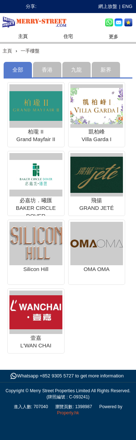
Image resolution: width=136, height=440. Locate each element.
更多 (113, 36)
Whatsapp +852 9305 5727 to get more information (70, 375)
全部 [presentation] (17, 70)
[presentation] (47, 69)
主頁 (23, 36)
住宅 (68, 36)
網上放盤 (107, 6)
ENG (127, 6)
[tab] (18, 69)
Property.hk (68, 412)
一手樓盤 (30, 51)
